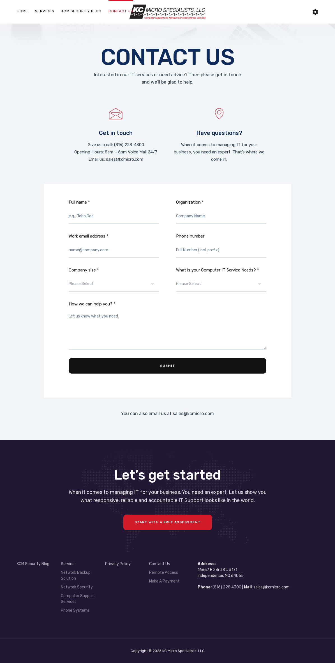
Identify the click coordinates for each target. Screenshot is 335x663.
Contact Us (120, 11)
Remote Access (163, 572)
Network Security (77, 587)
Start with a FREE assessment (168, 522)
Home (22, 11)
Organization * (221, 212)
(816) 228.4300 (226, 587)
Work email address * (114, 246)
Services (44, 11)
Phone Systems (75, 610)
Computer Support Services (78, 598)
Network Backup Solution (76, 575)
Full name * (114, 212)
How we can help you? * (167, 325)
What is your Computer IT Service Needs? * (221, 280)
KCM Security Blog (81, 11)
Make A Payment (164, 581)
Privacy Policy (118, 563)
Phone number (221, 246)
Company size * (114, 280)
